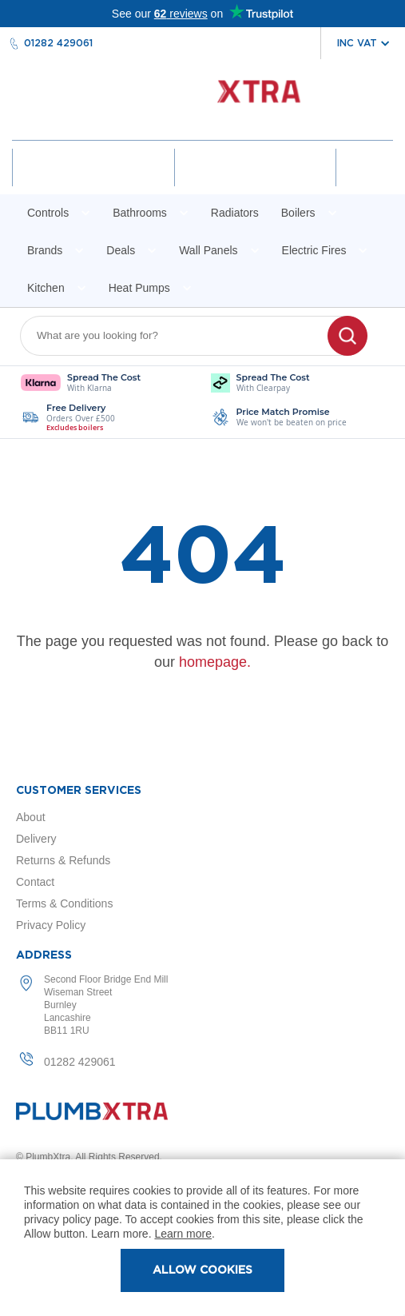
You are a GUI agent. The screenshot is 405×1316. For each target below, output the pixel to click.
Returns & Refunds (63, 860)
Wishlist (255, 181)
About (31, 817)
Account (93, 181)
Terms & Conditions (64, 903)
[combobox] (183, 336)
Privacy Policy (50, 925)
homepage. (215, 662)
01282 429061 (58, 43)
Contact (35, 881)
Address (44, 955)
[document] (202, 1237)
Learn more (183, 1233)
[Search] (347, 336)
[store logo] (202, 99)
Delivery (36, 838)
